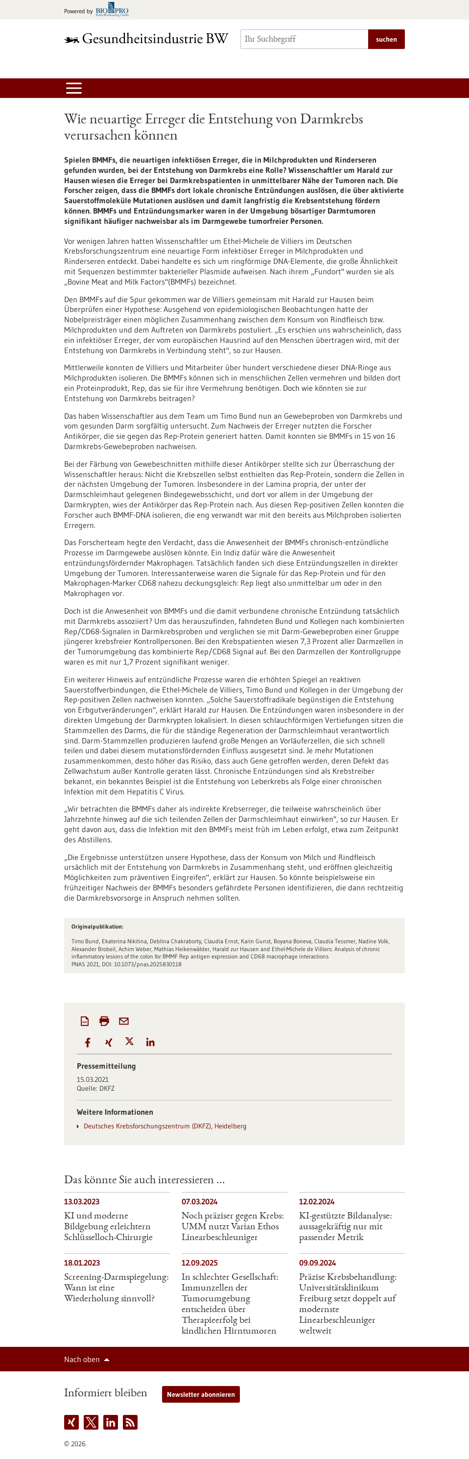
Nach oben (82, 1359)
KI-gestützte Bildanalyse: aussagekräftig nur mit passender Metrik (345, 1227)
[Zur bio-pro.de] (99, 10)
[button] (87, 1042)
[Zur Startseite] (146, 38)
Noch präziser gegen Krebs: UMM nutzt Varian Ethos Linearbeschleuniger (233, 1227)
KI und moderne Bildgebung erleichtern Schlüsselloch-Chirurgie (108, 1227)
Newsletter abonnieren (201, 1394)
